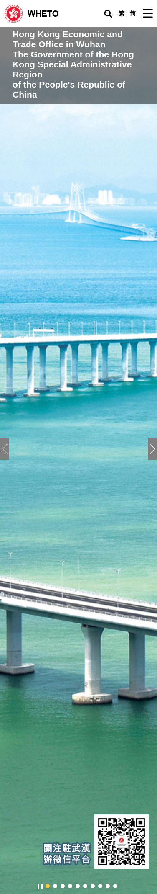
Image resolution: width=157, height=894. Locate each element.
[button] (152, 449)
